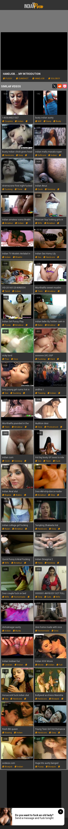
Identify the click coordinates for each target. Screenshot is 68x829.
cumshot (22, 78)
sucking (15, 393)
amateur (7, 223)
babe (39, 325)
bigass (6, 495)
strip (51, 495)
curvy (47, 121)
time (18, 189)
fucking (7, 189)
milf (38, 121)
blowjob (54, 699)
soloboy (54, 78)
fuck (56, 461)
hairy (38, 563)
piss (5, 359)
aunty (17, 631)
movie (39, 665)
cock (39, 189)
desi (14, 359)
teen (39, 291)
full (59, 665)
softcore (40, 155)
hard (51, 359)
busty (57, 121)
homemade (18, 597)
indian (19, 121)
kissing (7, 732)
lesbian (7, 665)
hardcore (8, 155)
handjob (38, 78)
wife (38, 223)
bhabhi (17, 257)
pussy (7, 78)
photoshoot (51, 427)
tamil (6, 291)
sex (38, 257)
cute (47, 597)
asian (6, 529)
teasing (40, 393)
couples (7, 121)
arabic (17, 495)
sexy (19, 155)
